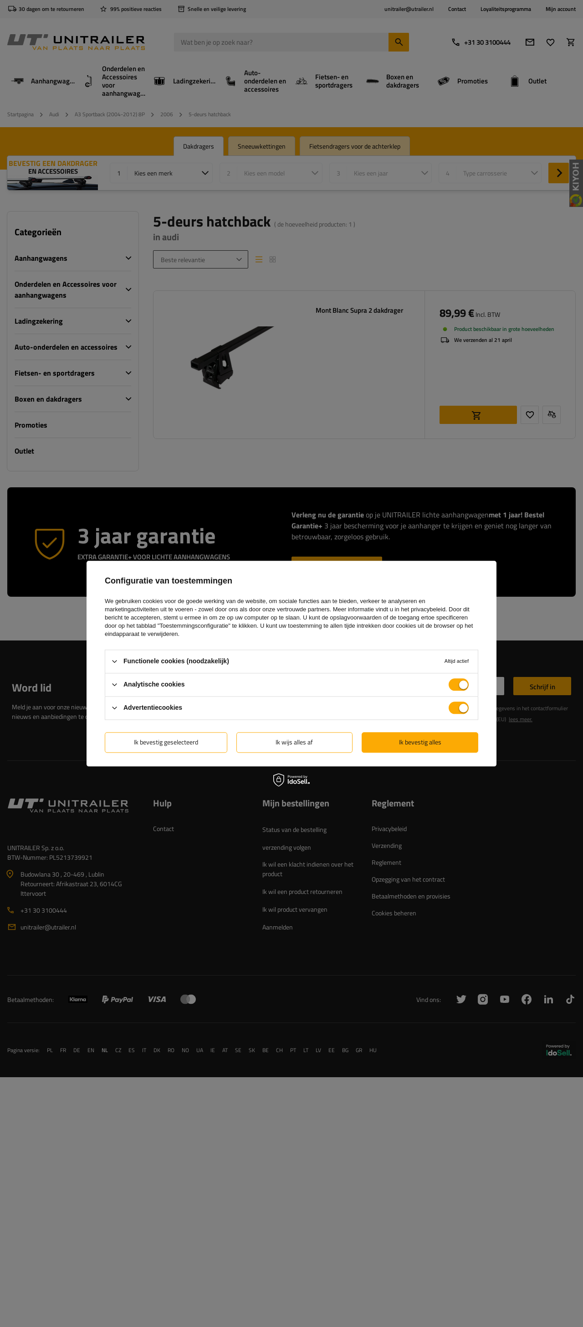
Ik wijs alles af (294, 742)
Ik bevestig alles (420, 742)
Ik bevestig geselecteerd (166, 742)
